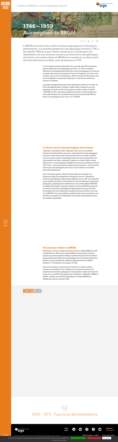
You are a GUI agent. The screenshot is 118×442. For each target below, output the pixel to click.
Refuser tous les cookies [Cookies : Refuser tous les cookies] (94, 438)
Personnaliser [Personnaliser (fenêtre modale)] (106, 438)
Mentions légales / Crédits (90, 435)
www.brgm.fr (110, 430)
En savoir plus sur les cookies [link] (59, 440)
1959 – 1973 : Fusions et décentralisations (65, 414)
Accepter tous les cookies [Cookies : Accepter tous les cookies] (78, 438)
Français (5, 435)
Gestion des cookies (108, 435)
